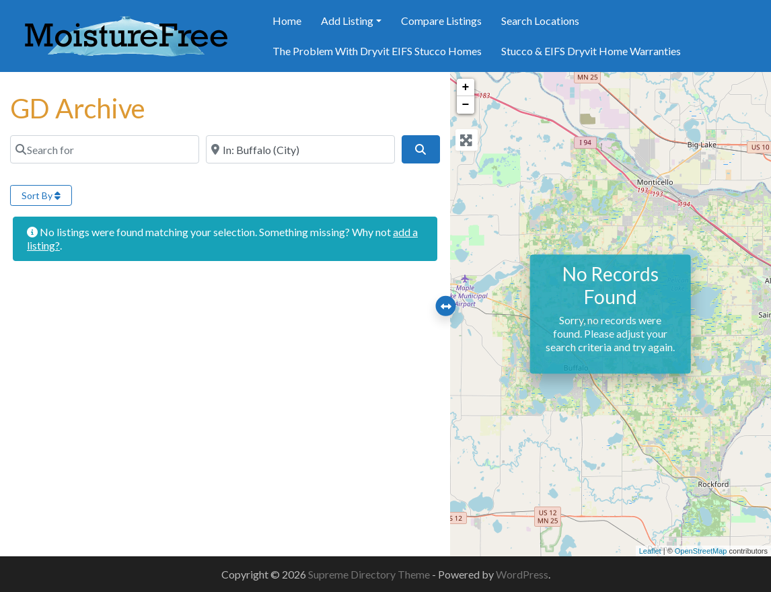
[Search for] (104, 149)
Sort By (41, 195)
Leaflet (650, 551)
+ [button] (466, 87)
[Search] (420, 149)
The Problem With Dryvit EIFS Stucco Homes (377, 50)
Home (286, 20)
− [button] (466, 105)
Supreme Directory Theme (370, 574)
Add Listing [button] (347, 20)
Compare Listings (441, 20)
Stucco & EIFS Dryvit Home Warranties (591, 50)
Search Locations (540, 20)
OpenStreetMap (701, 551)
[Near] (300, 149)
